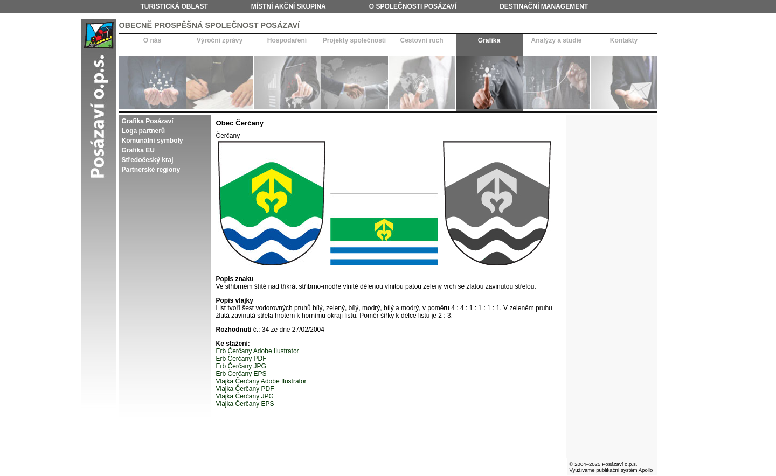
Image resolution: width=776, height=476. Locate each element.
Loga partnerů (143, 131)
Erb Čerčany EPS (241, 373)
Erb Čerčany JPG (241, 366)
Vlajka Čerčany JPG (245, 396)
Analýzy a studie (556, 40)
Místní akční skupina (288, 6)
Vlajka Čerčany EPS (245, 404)
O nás (152, 40)
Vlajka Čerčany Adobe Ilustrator (261, 381)
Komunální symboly (152, 140)
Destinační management (544, 6)
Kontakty (624, 40)
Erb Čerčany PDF (241, 358)
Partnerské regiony (151, 169)
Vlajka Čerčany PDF (245, 389)
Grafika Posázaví (148, 121)
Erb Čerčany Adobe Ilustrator (257, 351)
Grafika (489, 40)
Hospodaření (287, 40)
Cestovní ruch (421, 40)
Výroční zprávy (219, 40)
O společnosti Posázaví (412, 6)
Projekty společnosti (354, 40)
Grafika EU (138, 150)
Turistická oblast (174, 6)
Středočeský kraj (148, 160)
